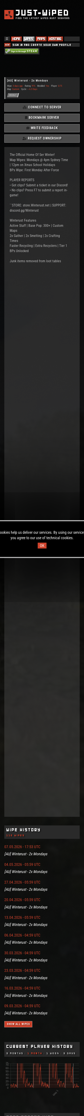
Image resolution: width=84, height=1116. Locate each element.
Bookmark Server (42, 118)
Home (16, 38)
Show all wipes (18, 1024)
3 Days (70, 1053)
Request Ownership (42, 138)
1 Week (53, 1053)
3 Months (14, 1053)
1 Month (35, 1053)
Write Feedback (42, 128)
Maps (41, 38)
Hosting (55, 38)
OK (42, 545)
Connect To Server (42, 107)
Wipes (29, 38)
